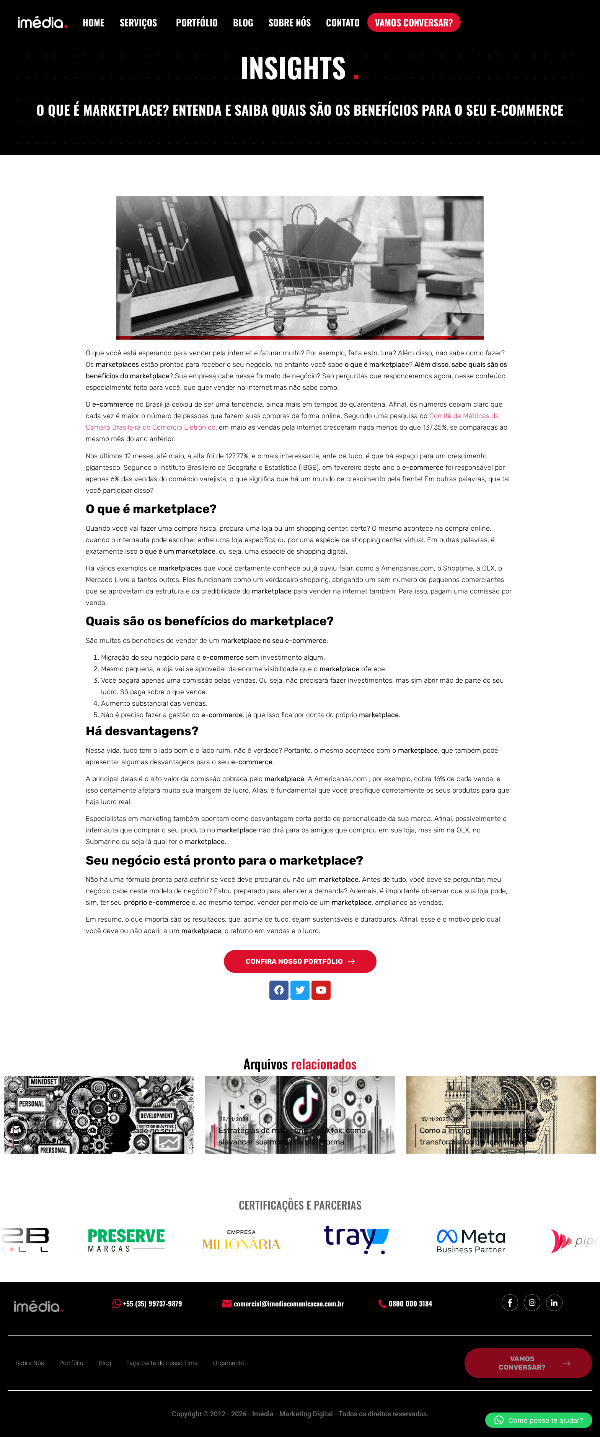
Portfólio (71, 1363)
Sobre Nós (29, 1363)
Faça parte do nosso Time (162, 1363)
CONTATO (343, 22)
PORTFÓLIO (197, 22)
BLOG (243, 22)
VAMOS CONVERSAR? (414, 22)
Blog (105, 1363)
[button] (538, 1420)
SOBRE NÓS (290, 22)
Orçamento (229, 1363)
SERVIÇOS (140, 22)
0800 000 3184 (405, 1303)
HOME (93, 22)
